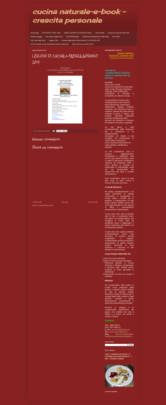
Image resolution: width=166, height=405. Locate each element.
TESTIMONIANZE (72, 37)
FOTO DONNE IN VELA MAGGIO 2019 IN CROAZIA (50, 44)
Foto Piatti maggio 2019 (54, 37)
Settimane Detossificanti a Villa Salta (95, 37)
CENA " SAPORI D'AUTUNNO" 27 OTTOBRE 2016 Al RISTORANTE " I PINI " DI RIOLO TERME (118, 356)
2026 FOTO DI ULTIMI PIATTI (82, 44)
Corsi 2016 (116, 37)
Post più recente (37, 202)
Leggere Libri (53, 40)
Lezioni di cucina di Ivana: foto (118, 33)
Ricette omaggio (36, 37)
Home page (34, 33)
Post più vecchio (92, 202)
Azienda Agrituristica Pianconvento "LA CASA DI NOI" (81, 40)
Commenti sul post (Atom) (45, 205)
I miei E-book (99, 33)
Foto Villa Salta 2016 (38, 40)
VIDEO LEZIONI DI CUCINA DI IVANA (77, 33)
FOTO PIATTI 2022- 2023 (51, 33)
